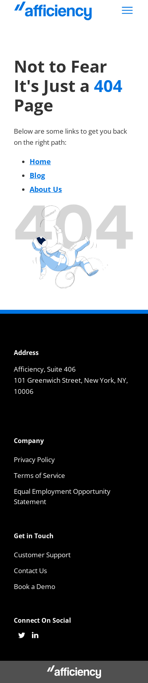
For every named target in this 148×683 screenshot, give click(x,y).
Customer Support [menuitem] (42, 554)
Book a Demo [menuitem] (34, 586)
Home (40, 161)
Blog (37, 175)
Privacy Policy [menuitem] (34, 459)
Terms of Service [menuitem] (39, 475)
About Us (46, 189)
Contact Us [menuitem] (30, 570)
